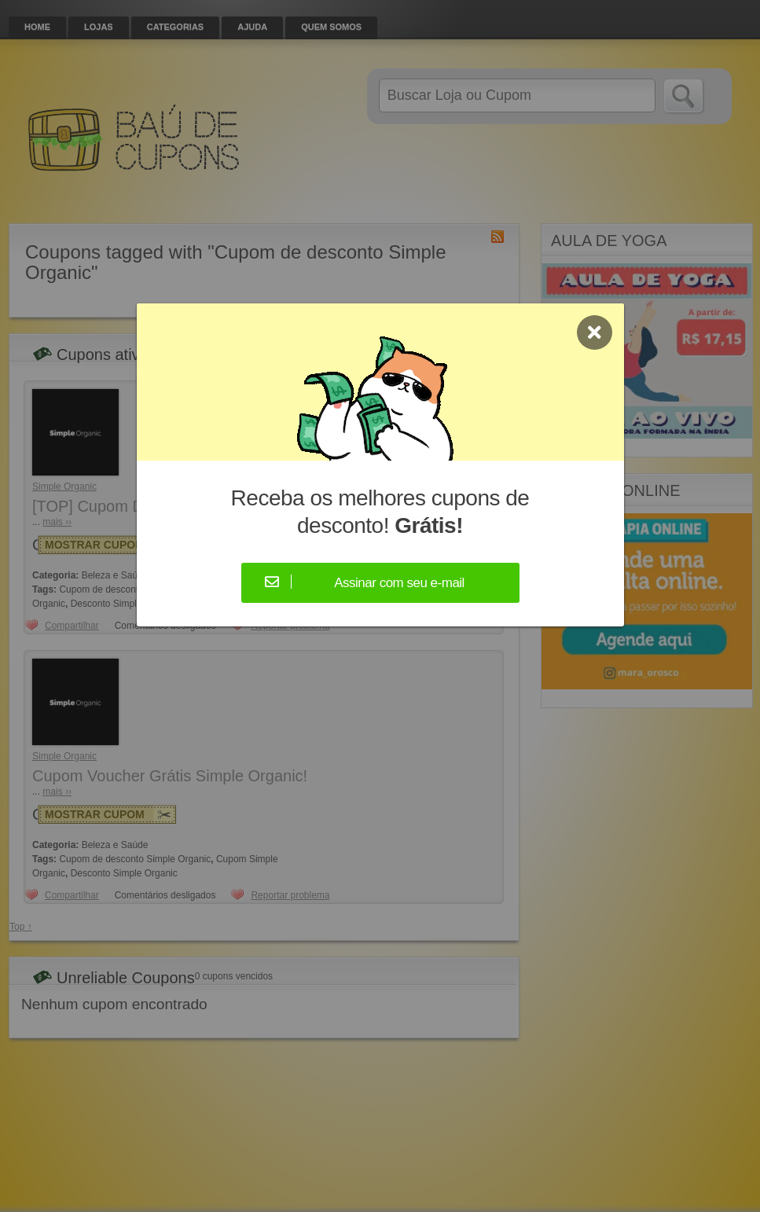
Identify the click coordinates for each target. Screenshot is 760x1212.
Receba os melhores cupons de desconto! (380, 512)
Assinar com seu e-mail (399, 582)
